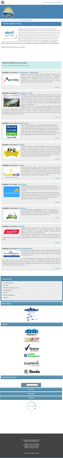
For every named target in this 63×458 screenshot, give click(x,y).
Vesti (49, 2)
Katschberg (22, 184)
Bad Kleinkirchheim (25, 248)
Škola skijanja (6, 303)
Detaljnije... (57, 87)
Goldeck (21, 165)
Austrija (7, 20)
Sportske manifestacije (9, 295)
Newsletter (31, 394)
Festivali (5, 292)
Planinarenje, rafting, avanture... (11, 287)
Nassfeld (21, 226)
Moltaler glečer (23, 123)
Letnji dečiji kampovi (8, 282)
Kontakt (59, 2)
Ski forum (31, 389)
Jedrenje (5, 297)
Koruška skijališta (15, 20)
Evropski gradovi (7, 290)
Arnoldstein (22, 208)
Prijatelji (4, 324)
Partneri (31, 398)
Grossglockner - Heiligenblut (28, 72)
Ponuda (3, 20)
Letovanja (5, 285)
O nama (53, 2)
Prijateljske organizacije (9, 377)
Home (45, 2)
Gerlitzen (21, 145)
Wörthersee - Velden (26, 93)
